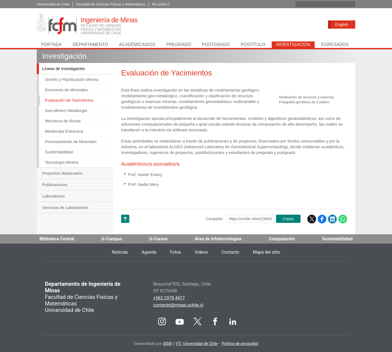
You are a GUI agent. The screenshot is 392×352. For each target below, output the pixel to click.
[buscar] (318, 4)
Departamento (90, 44)
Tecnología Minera (61, 162)
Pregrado (178, 44)
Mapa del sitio (266, 252)
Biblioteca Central (56, 238)
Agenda (149, 252)
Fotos (175, 252)
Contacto (230, 252)
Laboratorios (53, 196)
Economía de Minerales (66, 89)
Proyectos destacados (62, 173)
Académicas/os (137, 44)
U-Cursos (158, 238)
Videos (201, 252)
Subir (125, 225)
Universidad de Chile (200, 343)
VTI (178, 343)
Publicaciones (55, 184)
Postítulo (253, 44)
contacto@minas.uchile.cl (178, 305)
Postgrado (216, 44)
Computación (282, 238)
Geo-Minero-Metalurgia (66, 110)
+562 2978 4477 (169, 298)
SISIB (167, 343)
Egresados (335, 44)
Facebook (322, 219)
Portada (51, 44)
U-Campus (112, 238)
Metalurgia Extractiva (64, 131)
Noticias (120, 252)
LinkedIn (332, 219)
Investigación (293, 44)
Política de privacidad (240, 343)
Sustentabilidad (59, 152)
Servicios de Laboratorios (65, 207)
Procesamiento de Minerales (71, 141)
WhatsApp (342, 219)
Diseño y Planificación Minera (72, 79)
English (341, 24)
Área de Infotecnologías (218, 238)
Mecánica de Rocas (63, 121)
